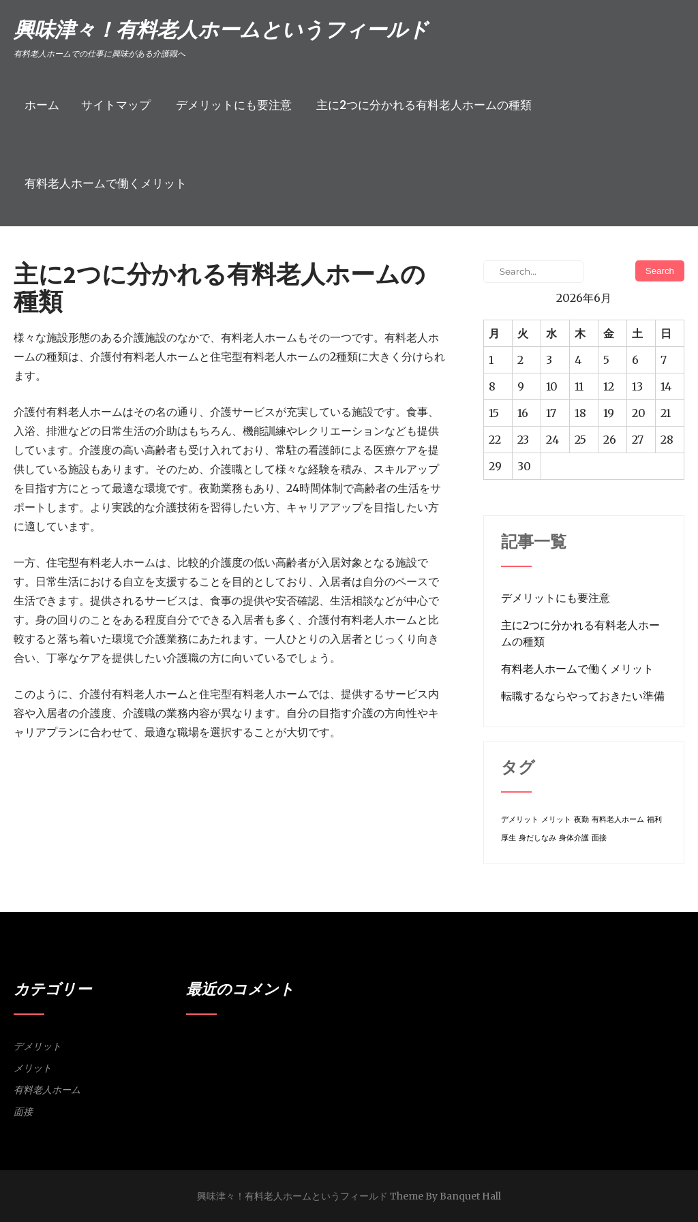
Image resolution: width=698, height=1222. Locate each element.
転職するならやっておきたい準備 (583, 696)
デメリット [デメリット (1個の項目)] (519, 819)
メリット (33, 1068)
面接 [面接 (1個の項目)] (599, 838)
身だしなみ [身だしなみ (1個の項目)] (537, 838)
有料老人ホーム (47, 1090)
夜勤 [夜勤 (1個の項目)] (581, 819)
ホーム (42, 105)
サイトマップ (116, 105)
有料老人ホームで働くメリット (106, 183)
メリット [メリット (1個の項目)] (556, 819)
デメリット (37, 1046)
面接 (23, 1111)
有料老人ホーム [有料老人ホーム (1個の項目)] (618, 819)
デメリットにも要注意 (234, 105)
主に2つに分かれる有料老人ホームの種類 (424, 105)
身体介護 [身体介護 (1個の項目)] (574, 838)
